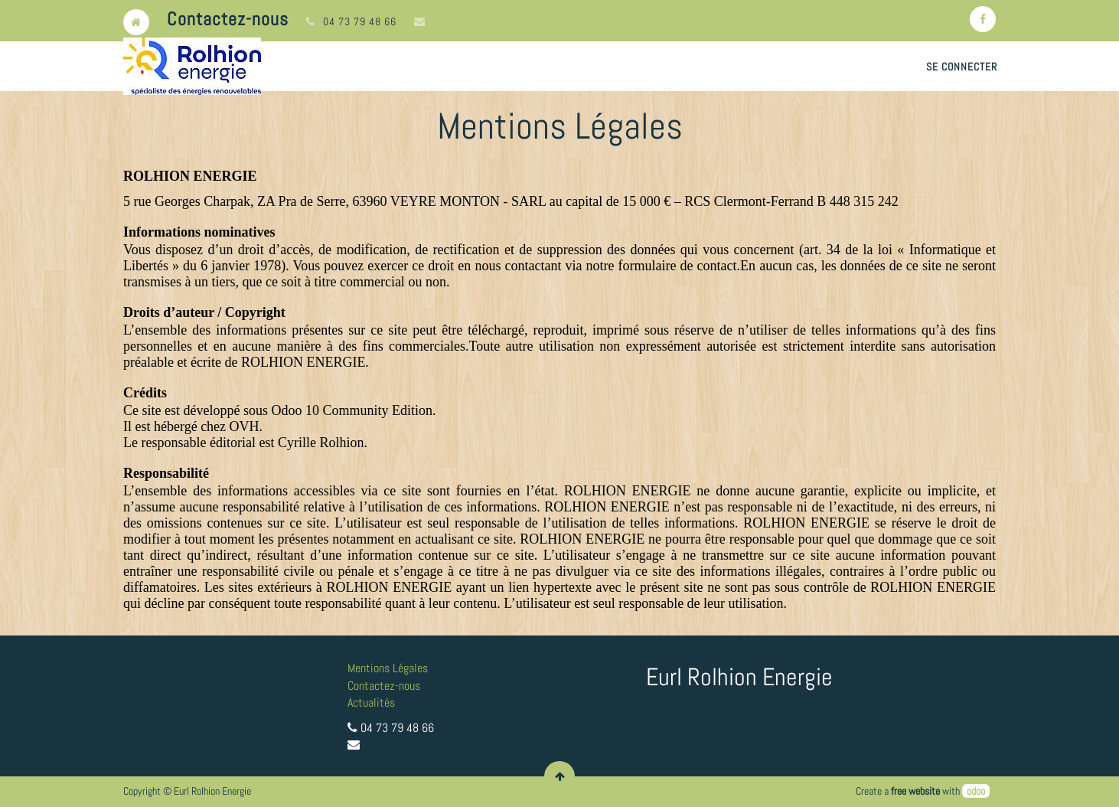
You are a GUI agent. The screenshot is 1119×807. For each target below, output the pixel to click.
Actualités (371, 702)
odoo (976, 791)
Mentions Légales (387, 668)
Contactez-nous (383, 686)
